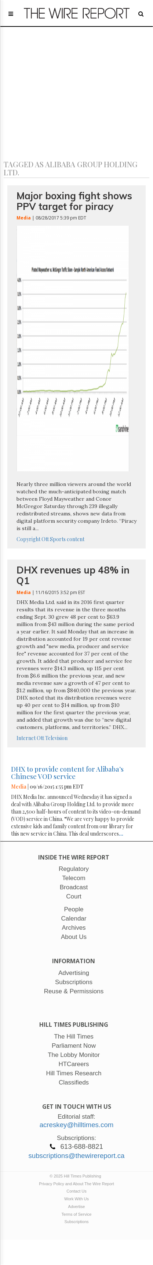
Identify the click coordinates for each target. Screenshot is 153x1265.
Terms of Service (77, 1214)
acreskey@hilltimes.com (77, 1125)
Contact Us (76, 1191)
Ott (45, 539)
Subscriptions (76, 1221)
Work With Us (76, 1199)
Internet (26, 738)
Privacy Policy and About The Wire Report (76, 1184)
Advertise (76, 1206)
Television (56, 738)
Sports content (67, 539)
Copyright (28, 539)
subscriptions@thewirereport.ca (76, 1155)
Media (24, 218)
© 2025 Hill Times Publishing (76, 1176)
